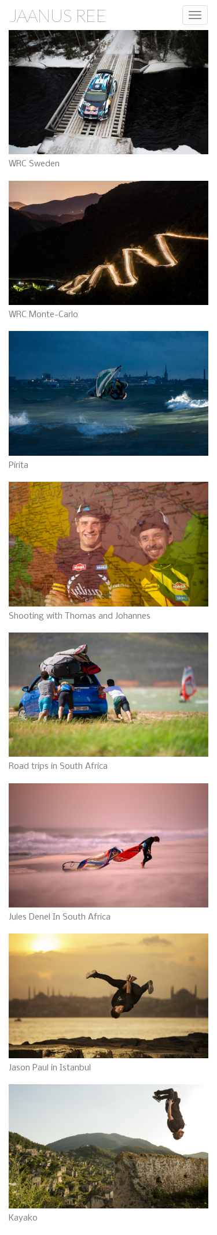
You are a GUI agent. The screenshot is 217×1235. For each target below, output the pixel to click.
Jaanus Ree (57, 15)
